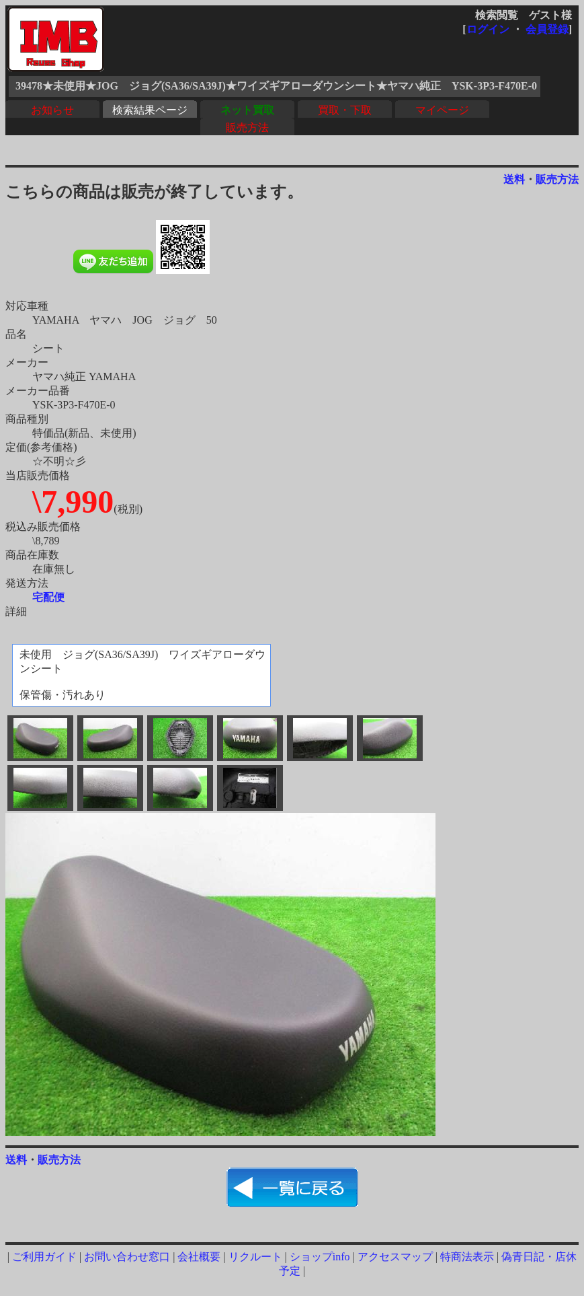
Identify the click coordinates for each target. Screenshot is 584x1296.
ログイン (487, 29)
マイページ (442, 110)
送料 (514, 179)
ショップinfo (320, 1256)
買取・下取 (345, 110)
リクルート (255, 1256)
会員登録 (547, 29)
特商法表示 (467, 1256)
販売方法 (247, 127)
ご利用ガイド (44, 1256)
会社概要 (198, 1256)
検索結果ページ (149, 110)
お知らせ (52, 110)
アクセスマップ (395, 1256)
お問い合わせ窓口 (127, 1256)
